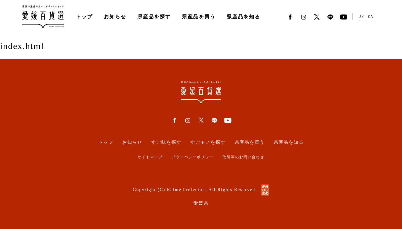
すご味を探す (166, 142)
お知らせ (115, 17)
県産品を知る (243, 17)
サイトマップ (150, 157)
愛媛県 (201, 203)
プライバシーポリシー (193, 157)
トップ (84, 17)
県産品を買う (199, 17)
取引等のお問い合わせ (243, 157)
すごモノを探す (208, 142)
